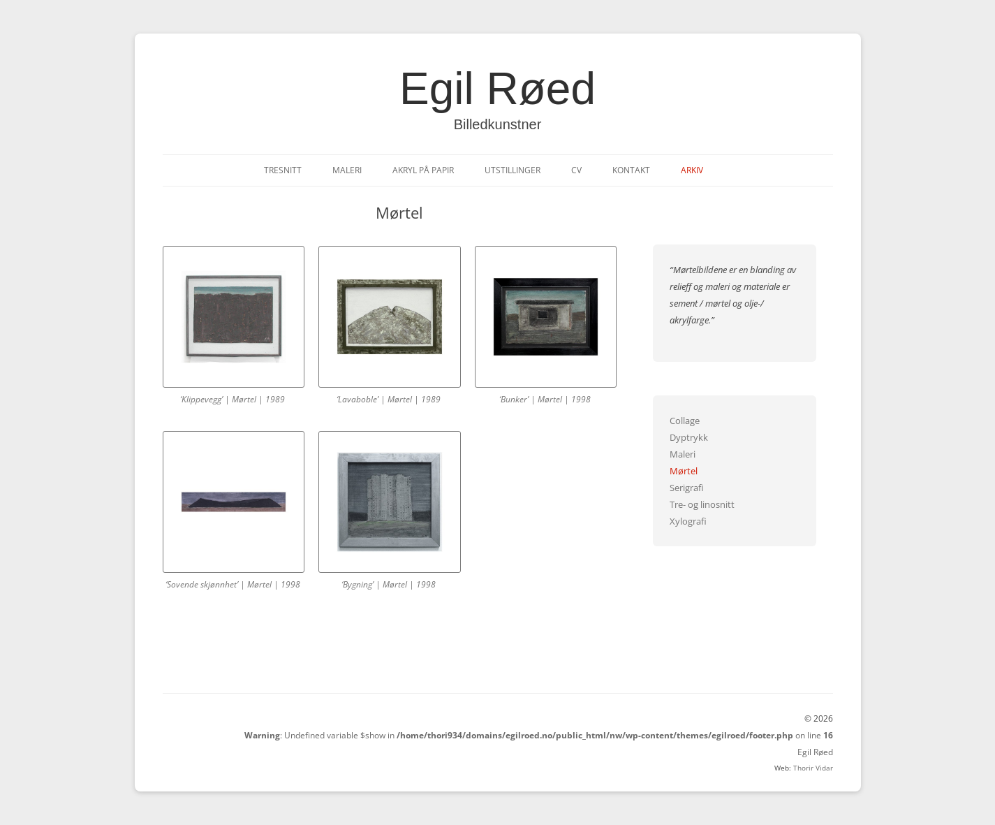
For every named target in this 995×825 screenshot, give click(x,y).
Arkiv (692, 170)
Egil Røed (497, 89)
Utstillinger (512, 170)
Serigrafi (687, 487)
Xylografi (688, 521)
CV (576, 170)
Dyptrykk (689, 437)
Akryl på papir (423, 170)
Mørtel (684, 471)
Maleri (347, 170)
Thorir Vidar (813, 768)
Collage (685, 420)
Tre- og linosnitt (702, 504)
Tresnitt (283, 170)
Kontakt (631, 170)
